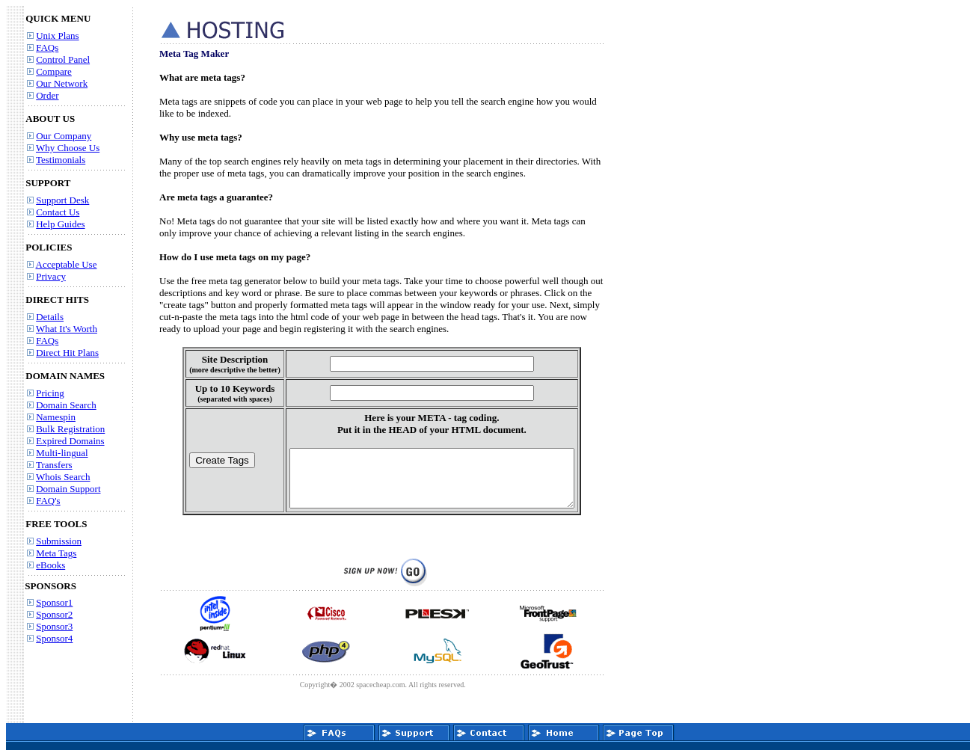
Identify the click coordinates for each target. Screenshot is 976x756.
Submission (59, 541)
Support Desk (62, 200)
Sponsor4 (54, 638)
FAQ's (48, 500)
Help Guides (60, 224)
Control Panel (63, 59)
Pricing (50, 393)
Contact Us (57, 212)
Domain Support (68, 488)
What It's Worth (66, 328)
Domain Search (66, 405)
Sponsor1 (54, 602)
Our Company (63, 135)
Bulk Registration (70, 428)
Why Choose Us (67, 147)
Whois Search (63, 476)
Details (50, 316)
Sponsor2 (54, 614)
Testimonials (60, 159)
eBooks (50, 565)
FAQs (47, 47)
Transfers (54, 464)
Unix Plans (57, 35)
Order (47, 95)
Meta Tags (56, 553)
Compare (54, 71)
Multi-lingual (62, 452)
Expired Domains (70, 440)
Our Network (62, 83)
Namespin (56, 416)
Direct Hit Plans (67, 352)
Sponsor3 (54, 626)
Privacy (51, 276)
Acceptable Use (66, 264)
